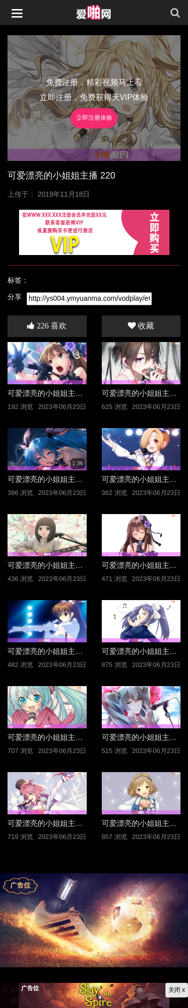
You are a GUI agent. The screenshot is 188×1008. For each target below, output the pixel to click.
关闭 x (176, 989)
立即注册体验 (94, 118)
